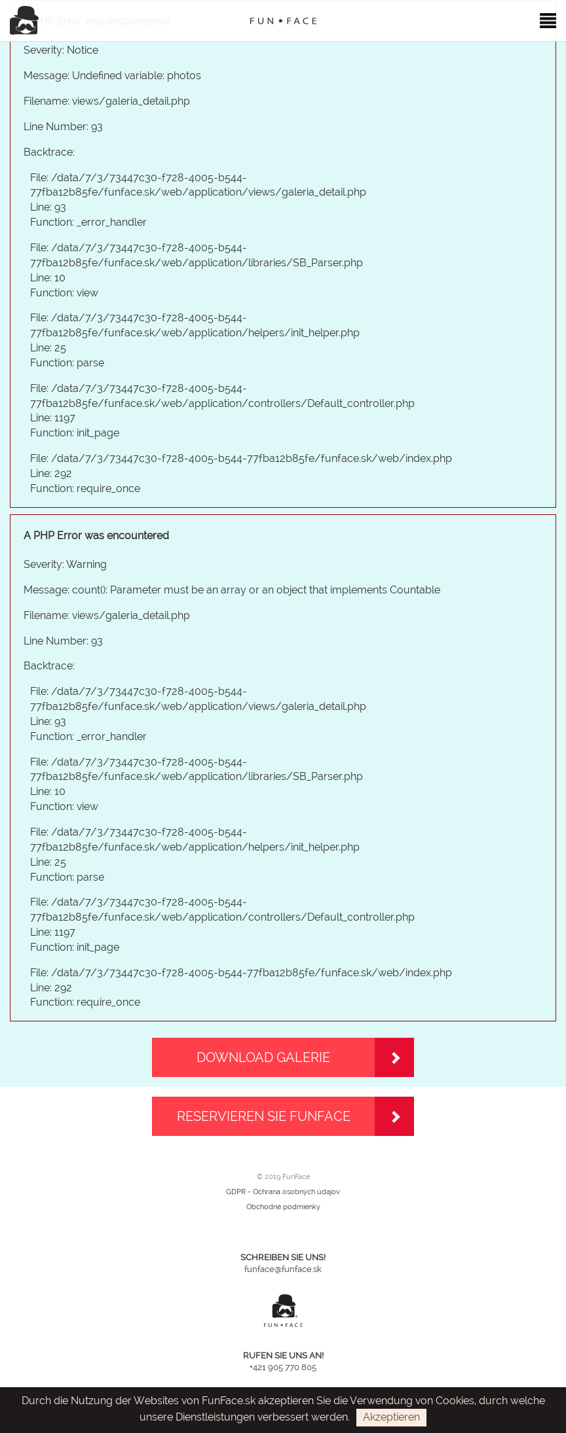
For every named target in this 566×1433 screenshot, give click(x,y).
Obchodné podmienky (283, 1207)
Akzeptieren (391, 1417)
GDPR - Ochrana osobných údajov (283, 1192)
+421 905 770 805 (283, 1367)
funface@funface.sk (283, 1269)
